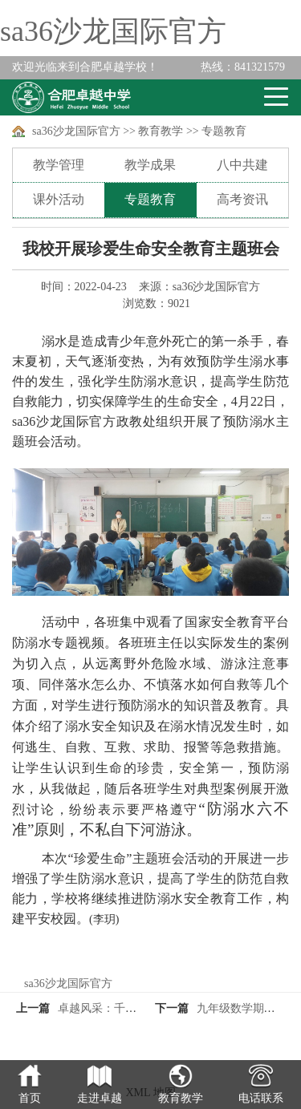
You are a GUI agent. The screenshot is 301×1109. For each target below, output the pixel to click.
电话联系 (260, 1098)
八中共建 (242, 165)
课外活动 (58, 199)
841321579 (243, 67)
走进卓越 (99, 1098)
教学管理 (58, 165)
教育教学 (160, 131)
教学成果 (150, 165)
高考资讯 (242, 199)
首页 (29, 1098)
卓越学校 (71, 97)
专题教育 (223, 131)
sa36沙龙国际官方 (113, 31)
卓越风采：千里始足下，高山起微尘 (148, 1008)
